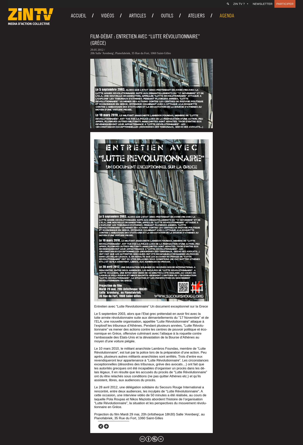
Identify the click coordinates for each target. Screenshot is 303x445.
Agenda (227, 16)
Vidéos (107, 16)
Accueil (78, 16)
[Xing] (100, 426)
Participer (285, 3)
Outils (167, 16)
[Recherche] (228, 4)
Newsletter (263, 3)
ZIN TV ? (241, 3)
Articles (137, 16)
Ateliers (196, 16)
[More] (106, 426)
